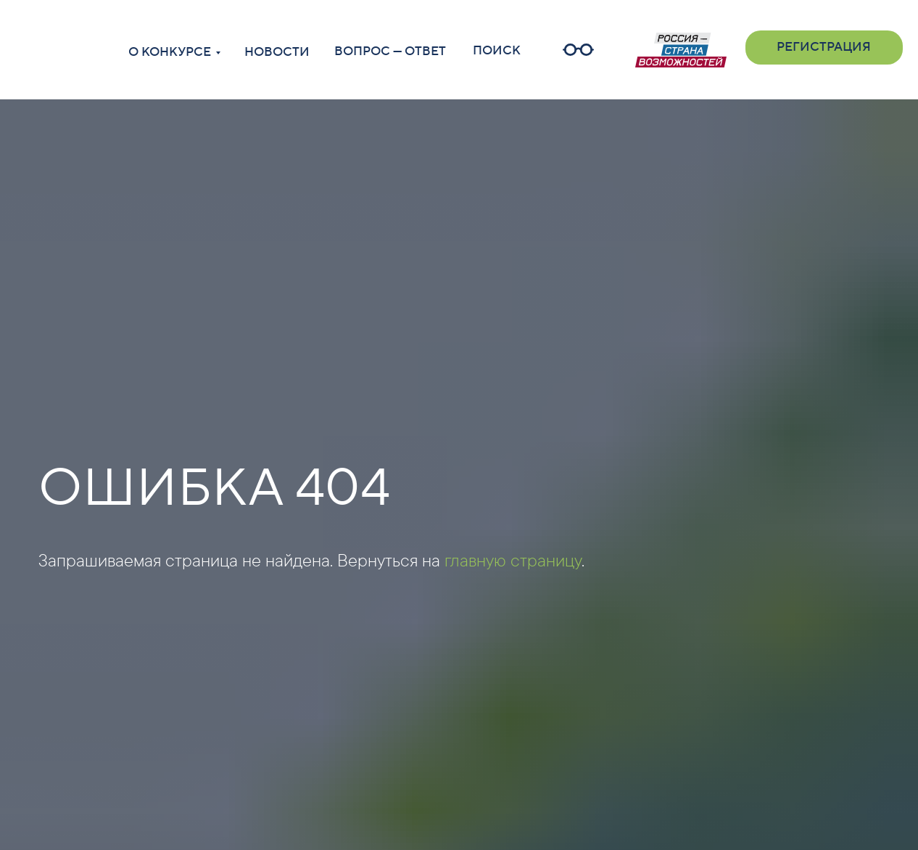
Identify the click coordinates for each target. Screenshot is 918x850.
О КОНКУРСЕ (169, 52)
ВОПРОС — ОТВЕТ (390, 51)
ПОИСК (497, 51)
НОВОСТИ (277, 52)
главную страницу (513, 560)
